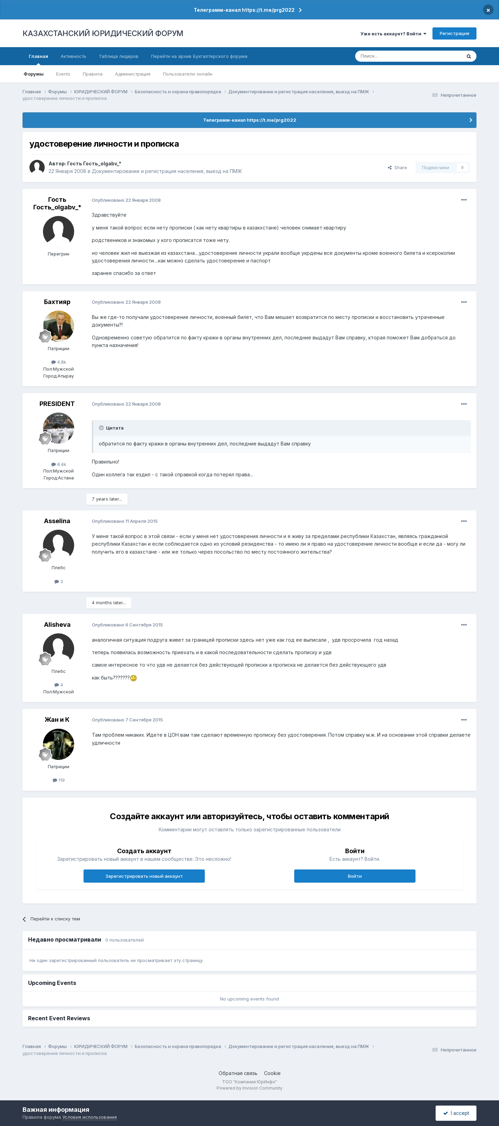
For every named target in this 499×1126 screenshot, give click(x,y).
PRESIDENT (57, 403)
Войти (355, 876)
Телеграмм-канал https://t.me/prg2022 (244, 10)
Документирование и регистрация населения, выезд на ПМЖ (167, 171)
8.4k (58, 464)
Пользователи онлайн (187, 74)
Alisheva (57, 624)
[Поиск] (389, 56)
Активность (73, 56)
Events (63, 74)
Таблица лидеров (119, 56)
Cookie (272, 1073)
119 (59, 780)
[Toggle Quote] (102, 428)
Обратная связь (238, 1073)
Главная (38, 59)
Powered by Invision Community (249, 1088)
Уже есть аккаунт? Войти (393, 33)
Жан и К (57, 719)
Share (397, 167)
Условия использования (89, 1117)
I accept (456, 1113)
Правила (93, 74)
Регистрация (454, 33)
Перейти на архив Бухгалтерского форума (199, 56)
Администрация (132, 74)
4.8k (58, 362)
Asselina (57, 521)
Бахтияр (57, 301)
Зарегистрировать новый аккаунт (144, 876)
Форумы (34, 74)
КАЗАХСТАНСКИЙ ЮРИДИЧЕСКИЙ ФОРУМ (103, 33)
